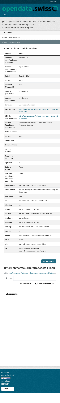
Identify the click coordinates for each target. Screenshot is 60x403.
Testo (9, 278)
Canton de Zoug (29, 22)
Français (6, 389)
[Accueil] (3, 22)
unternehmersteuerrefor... (11, 37)
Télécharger (48, 261)
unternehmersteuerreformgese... (19, 28)
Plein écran (25, 284)
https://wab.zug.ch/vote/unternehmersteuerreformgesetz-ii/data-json (32, 273)
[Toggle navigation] (4, 14)
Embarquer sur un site (44, 284)
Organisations (13, 22)
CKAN (5, 384)
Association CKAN (7, 375)
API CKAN (5, 372)
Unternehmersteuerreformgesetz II (19, 25)
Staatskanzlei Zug (46, 22)
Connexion (53, 2)
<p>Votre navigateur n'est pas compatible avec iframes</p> (30, 326)
